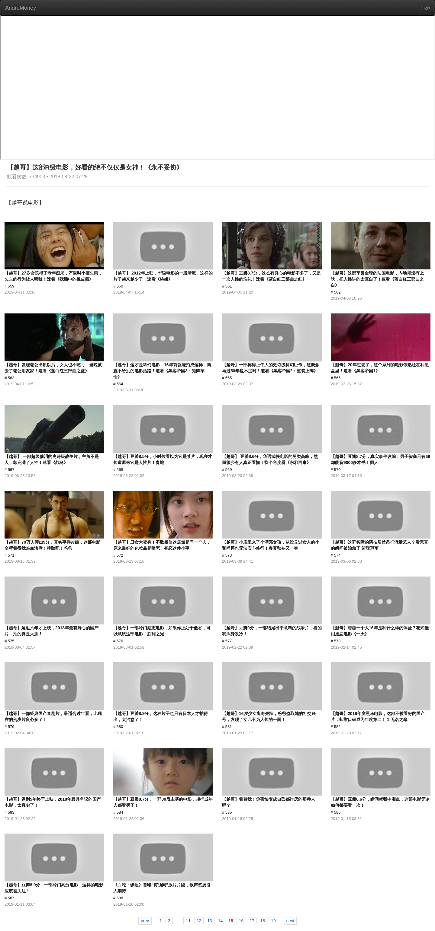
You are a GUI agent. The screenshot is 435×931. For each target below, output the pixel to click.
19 (273, 920)
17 (252, 920)
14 (220, 920)
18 (262, 920)
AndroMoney (20, 8)
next (290, 920)
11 (188, 920)
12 (199, 920)
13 (209, 920)
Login (425, 8)
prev (145, 920)
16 (241, 920)
